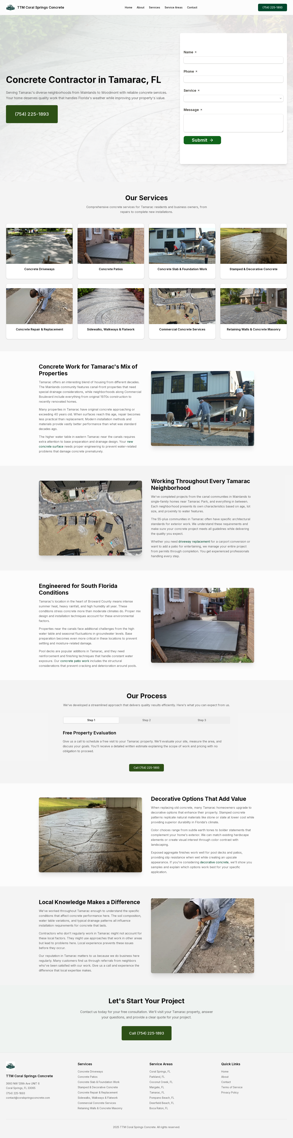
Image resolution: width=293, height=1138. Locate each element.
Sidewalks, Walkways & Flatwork (98, 1097)
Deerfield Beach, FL (161, 1103)
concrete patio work (74, 661)
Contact (192, 7)
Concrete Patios (88, 1076)
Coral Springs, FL (159, 1071)
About (140, 7)
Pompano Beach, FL (161, 1097)
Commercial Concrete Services (97, 1103)
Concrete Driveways (90, 1071)
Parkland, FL (157, 1076)
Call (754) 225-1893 (146, 767)
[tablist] (146, 720)
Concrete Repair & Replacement (98, 1092)
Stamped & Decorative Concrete (98, 1087)
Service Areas (174, 7)
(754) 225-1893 (273, 7)
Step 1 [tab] (91, 720)
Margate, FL (156, 1087)
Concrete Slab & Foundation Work (99, 1082)
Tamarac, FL (156, 1092)
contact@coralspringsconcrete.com (28, 1097)
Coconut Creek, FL (161, 1082)
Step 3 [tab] (202, 720)
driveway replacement (194, 541)
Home (128, 7)
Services (154, 7)
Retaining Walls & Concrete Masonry (100, 1108)
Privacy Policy (230, 1092)
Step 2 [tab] (146, 720)
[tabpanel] (146, 741)
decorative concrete (214, 862)
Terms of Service (232, 1087)
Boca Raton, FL (158, 1108)
